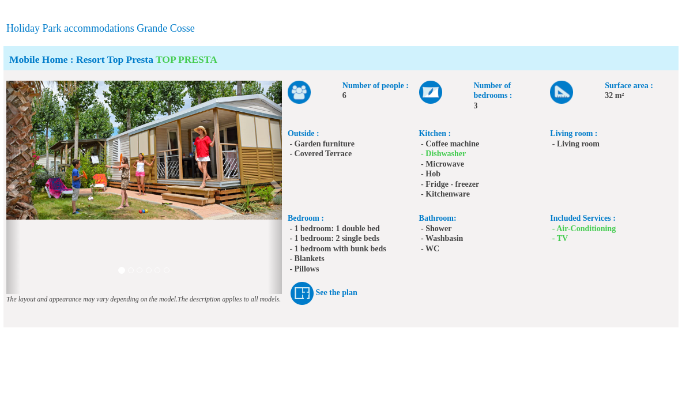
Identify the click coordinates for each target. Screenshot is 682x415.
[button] (13, 187)
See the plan (336, 292)
